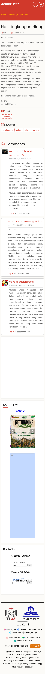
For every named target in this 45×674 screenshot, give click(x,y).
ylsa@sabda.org (34, 663)
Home (3, 14)
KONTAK (8, 646)
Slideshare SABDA (23, 640)
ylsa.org (20, 666)
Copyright (8, 651)
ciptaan (19, 130)
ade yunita (13, 285)
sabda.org (29, 666)
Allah (27, 130)
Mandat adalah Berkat (22, 281)
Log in (11, 213)
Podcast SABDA (31, 637)
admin (6, 32)
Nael (11, 159)
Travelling (7, 116)
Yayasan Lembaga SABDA (29, 629)
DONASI (35, 646)
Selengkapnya (29, 632)
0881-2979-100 (13, 663)
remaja (36, 130)
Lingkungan (8, 130)
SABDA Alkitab (13, 637)
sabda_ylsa (10, 629)
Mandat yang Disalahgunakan (25, 221)
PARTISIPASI (21, 646)
